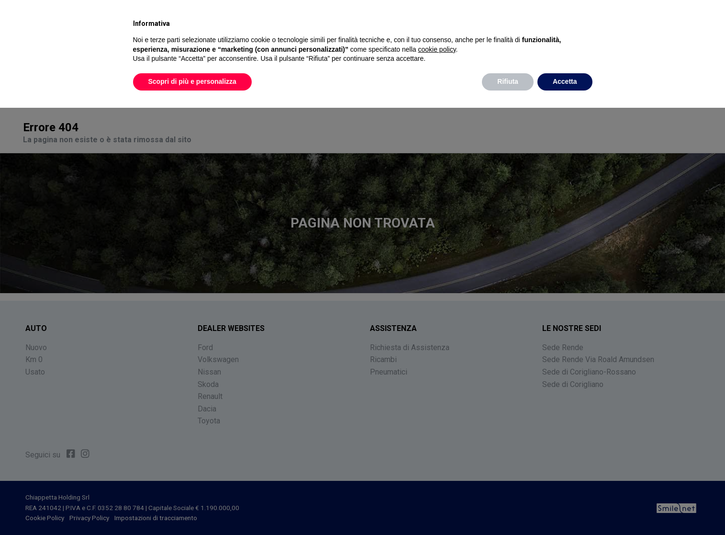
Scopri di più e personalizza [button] (192, 81)
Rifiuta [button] (507, 81)
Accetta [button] (565, 81)
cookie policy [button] (437, 49)
